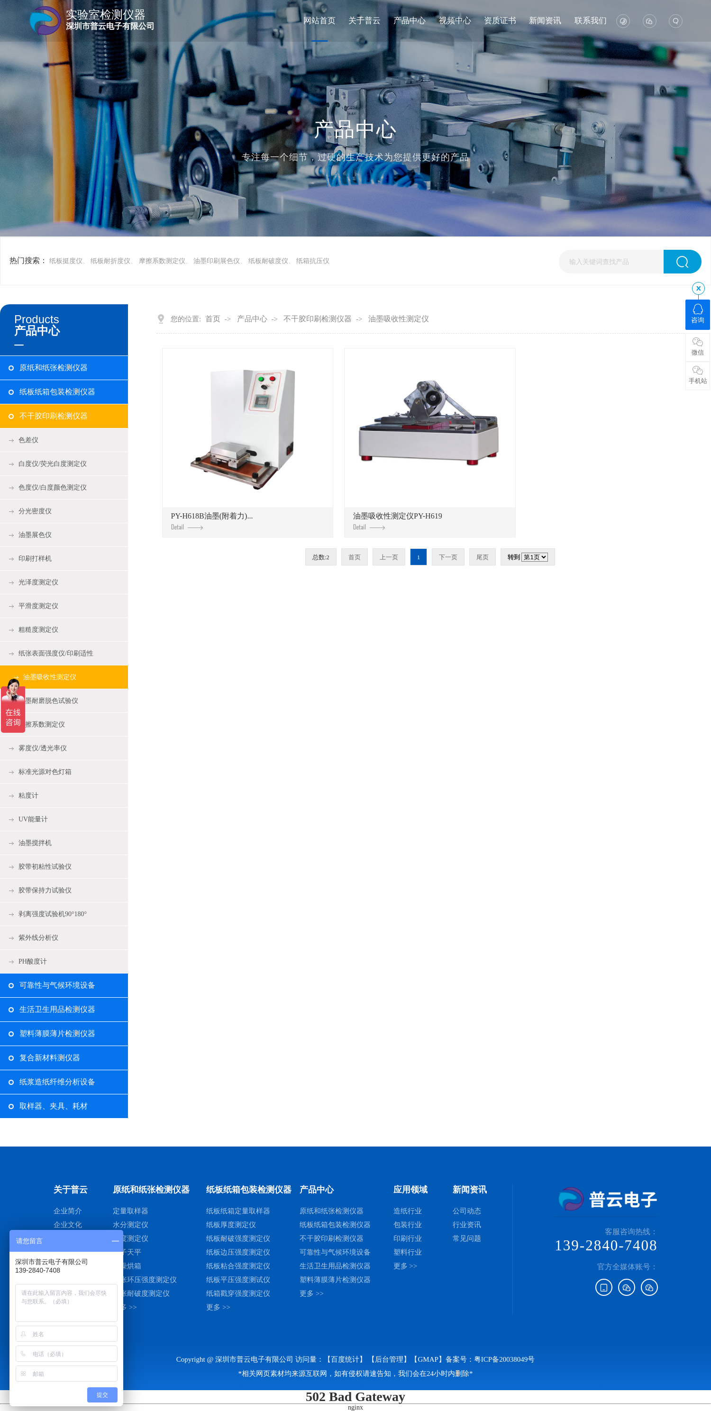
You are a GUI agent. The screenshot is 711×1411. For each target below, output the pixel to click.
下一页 (448, 557)
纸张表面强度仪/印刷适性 (55, 653)
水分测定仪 (130, 1225)
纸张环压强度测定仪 (145, 1280)
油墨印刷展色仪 (216, 260)
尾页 (482, 557)
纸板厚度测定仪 (231, 1225)
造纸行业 (407, 1211)
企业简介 (68, 1211)
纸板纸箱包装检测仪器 (57, 392)
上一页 (389, 557)
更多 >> (125, 1307)
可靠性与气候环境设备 (57, 985)
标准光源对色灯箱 (45, 771)
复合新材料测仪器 (49, 1058)
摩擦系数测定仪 (162, 260)
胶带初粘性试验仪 (45, 866)
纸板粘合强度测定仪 (238, 1266)
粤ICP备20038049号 (504, 1359)
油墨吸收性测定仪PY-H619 (397, 521)
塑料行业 (407, 1252)
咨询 (697, 314)
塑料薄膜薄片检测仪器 (57, 1033)
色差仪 (28, 440)
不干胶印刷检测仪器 (53, 416)
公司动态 (467, 1211)
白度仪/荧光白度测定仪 (52, 463)
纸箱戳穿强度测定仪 (238, 1293)
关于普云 (364, 20)
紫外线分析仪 (38, 937)
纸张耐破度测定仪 (141, 1293)
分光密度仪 (35, 511)
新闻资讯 (545, 20)
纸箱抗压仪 (312, 260)
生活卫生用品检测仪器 (57, 1009)
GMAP (428, 1359)
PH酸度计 (32, 961)
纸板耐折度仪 (110, 260)
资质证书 (500, 20)
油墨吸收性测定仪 (49, 677)
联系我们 (590, 20)
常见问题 (467, 1238)
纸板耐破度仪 (268, 260)
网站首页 (319, 20)
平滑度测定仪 (38, 606)
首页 (212, 319)
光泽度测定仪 (38, 582)
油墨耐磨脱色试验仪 (48, 700)
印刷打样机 (35, 558)
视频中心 (455, 20)
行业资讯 (467, 1225)
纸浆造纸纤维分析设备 (57, 1082)
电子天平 (127, 1252)
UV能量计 (33, 819)
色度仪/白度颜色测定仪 (52, 487)
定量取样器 (130, 1211)
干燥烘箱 (127, 1266)
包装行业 (407, 1225)
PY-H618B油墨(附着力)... (212, 521)
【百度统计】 (345, 1359)
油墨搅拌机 (35, 843)
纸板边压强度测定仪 (238, 1252)
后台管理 (389, 1359)
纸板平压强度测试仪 (238, 1280)
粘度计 (28, 795)
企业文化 (68, 1225)
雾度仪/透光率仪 (42, 748)
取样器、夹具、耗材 (53, 1106)
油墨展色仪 (35, 534)
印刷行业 (407, 1238)
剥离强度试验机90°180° (52, 914)
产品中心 (409, 20)
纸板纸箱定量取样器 (238, 1211)
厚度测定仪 (130, 1238)
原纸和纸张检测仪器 (53, 368)
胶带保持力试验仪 (45, 890)
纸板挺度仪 (65, 260)
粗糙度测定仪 (38, 629)
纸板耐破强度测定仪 (238, 1238)
